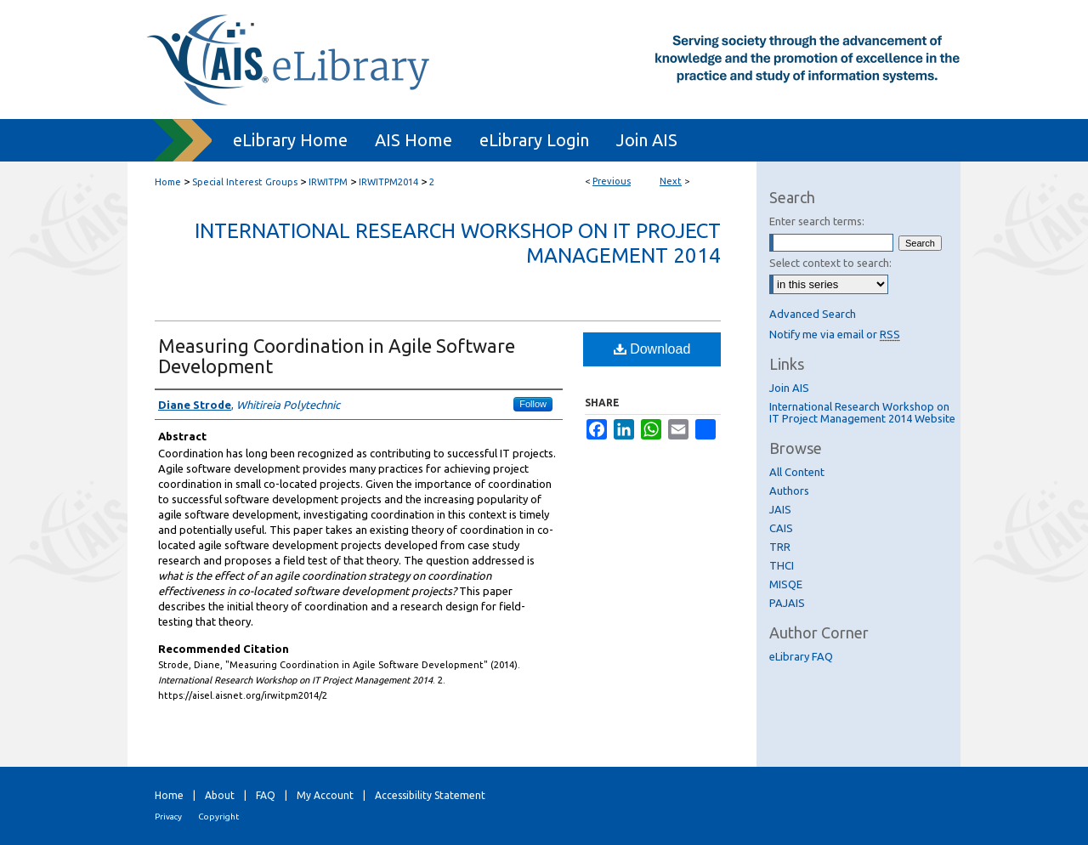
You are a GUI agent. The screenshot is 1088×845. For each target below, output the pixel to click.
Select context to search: (830, 263)
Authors (789, 490)
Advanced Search (812, 314)
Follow (533, 404)
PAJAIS (787, 603)
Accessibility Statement (430, 795)
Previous (611, 181)
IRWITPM (328, 182)
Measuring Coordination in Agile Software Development (336, 356)
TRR (779, 547)
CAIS (781, 528)
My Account (325, 795)
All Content (796, 472)
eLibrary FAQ (801, 656)
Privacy (168, 816)
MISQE (785, 584)
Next (671, 181)
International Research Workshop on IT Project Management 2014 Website (862, 412)
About (220, 795)
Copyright (218, 816)
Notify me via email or (834, 334)
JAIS (780, 509)
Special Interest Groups (245, 182)
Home (168, 182)
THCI (781, 565)
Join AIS (789, 388)
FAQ (265, 795)
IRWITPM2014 (388, 182)
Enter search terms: (816, 221)
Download (652, 349)
